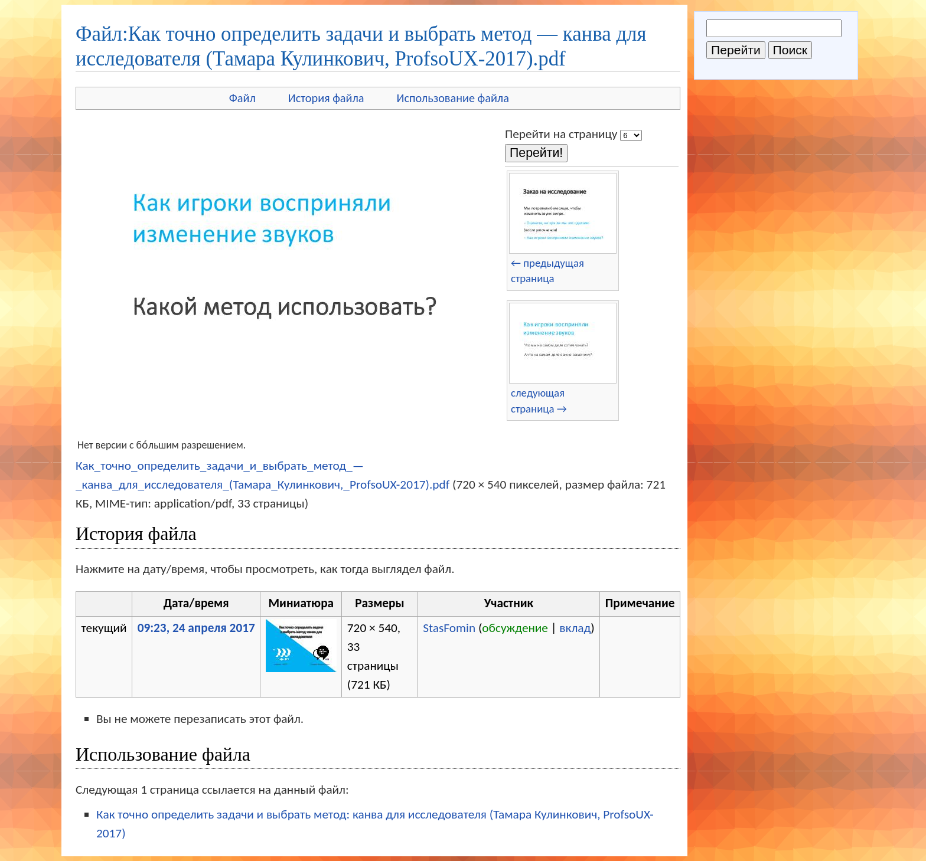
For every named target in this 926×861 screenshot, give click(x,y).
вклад (575, 628)
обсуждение (515, 628)
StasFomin (449, 628)
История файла (326, 98)
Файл (242, 98)
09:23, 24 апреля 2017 (196, 628)
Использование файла (453, 98)
